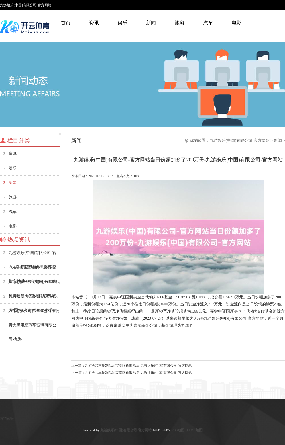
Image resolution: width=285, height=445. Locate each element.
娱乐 (122, 23)
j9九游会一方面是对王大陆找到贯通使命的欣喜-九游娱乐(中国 (34, 284)
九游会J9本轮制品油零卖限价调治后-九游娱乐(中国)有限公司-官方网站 (138, 366)
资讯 (94, 23)
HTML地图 (194, 430)
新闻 (151, 23)
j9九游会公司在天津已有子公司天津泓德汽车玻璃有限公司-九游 (34, 313)
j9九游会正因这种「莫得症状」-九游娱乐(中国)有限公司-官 (32, 269)
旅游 (179, 23)
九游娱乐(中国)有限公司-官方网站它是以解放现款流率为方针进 (32, 255)
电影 (236, 23)
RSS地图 (177, 430)
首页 (65, 23)
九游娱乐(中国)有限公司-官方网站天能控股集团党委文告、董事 (32, 298)
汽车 (208, 23)
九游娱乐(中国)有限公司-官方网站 (240, 140)
